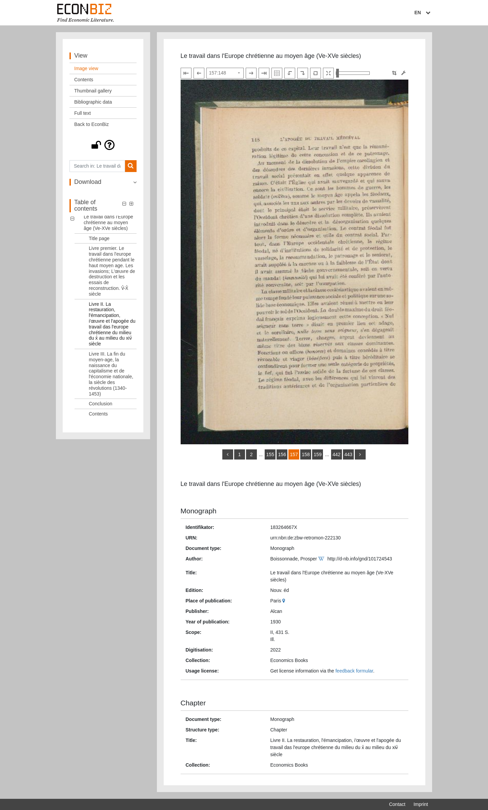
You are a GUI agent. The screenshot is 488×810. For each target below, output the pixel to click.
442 (336, 454)
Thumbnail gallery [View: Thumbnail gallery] (93, 90)
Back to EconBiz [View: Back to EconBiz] (91, 124)
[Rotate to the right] (303, 73)
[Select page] (225, 73)
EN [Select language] (423, 12)
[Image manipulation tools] (403, 73)
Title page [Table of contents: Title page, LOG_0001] (99, 238)
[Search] (130, 166)
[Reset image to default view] (315, 73)
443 (348, 454)
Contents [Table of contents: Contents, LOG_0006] (98, 414)
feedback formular (354, 671)
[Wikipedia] (322, 558)
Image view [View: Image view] (86, 68)
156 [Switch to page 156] (282, 454)
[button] (103, 144)
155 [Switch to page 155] (270, 454)
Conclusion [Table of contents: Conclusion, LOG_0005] (100, 403)
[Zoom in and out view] (353, 73)
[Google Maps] (284, 600)
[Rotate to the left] (290, 73)
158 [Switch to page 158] (306, 454)
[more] (360, 454)
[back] (227, 454)
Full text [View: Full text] (82, 113)
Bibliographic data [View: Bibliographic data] (93, 102)
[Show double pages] (277, 73)
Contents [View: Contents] (83, 79)
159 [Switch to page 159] (318, 454)
